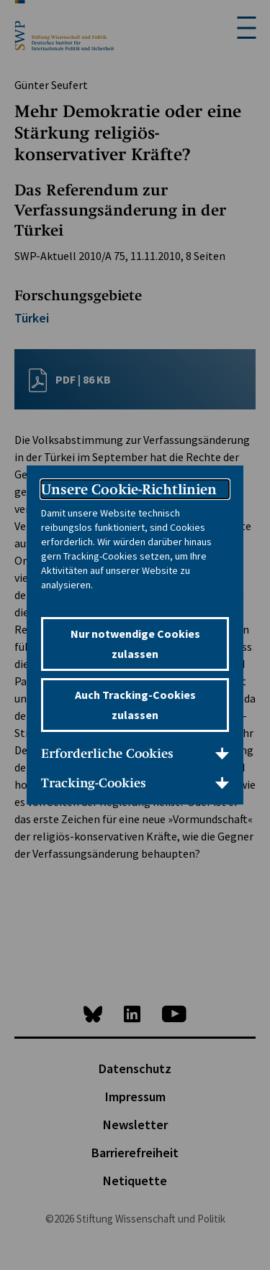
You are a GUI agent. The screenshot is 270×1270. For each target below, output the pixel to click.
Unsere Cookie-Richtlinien (129, 489)
